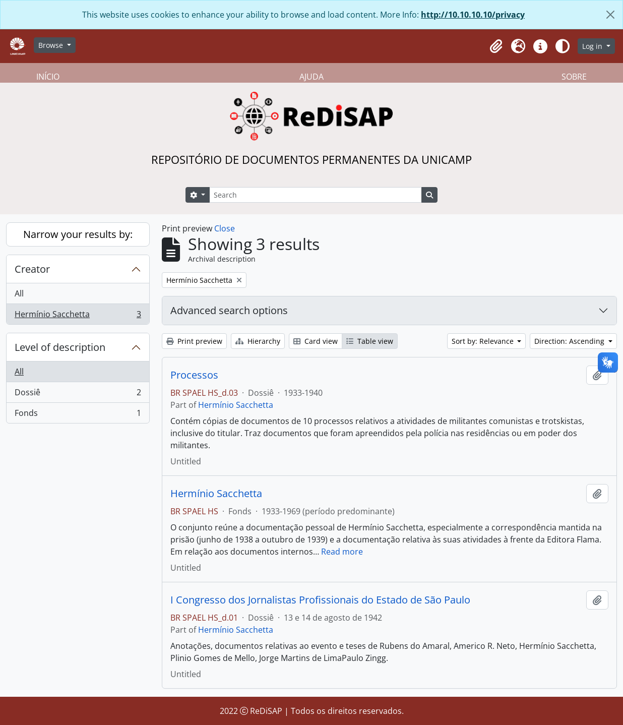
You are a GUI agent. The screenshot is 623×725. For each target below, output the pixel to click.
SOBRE (574, 76)
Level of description (60, 347)
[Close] (610, 15)
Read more (342, 551)
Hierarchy (257, 341)
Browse (51, 45)
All (19, 293)
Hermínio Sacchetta (77, 316)
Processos (194, 375)
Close (224, 228)
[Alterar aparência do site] (562, 46)
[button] (496, 46)
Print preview (194, 341)
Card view (315, 341)
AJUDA (311, 76)
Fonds (77, 415)
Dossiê (77, 394)
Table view (369, 341)
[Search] (315, 195)
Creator (32, 269)
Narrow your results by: (78, 234)
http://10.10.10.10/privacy (473, 14)
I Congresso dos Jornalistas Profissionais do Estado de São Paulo (320, 600)
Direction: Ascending (570, 341)
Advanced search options (229, 310)
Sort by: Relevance (484, 341)
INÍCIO (47, 76)
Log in (593, 46)
